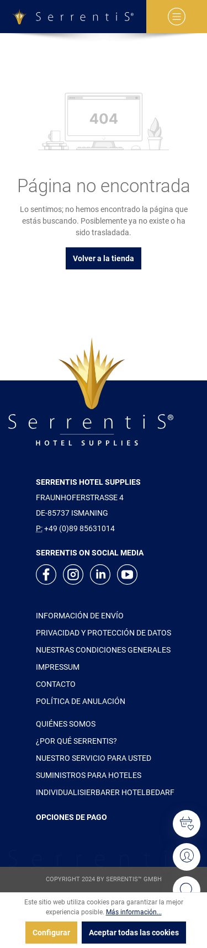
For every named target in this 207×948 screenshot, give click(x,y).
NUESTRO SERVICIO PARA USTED (93, 758)
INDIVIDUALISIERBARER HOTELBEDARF (105, 792)
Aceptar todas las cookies (134, 932)
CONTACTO (56, 684)
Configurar (51, 932)
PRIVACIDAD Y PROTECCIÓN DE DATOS (103, 632)
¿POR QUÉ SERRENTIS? (76, 741)
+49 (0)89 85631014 (79, 528)
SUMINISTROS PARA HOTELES (88, 775)
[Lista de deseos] (186, 824)
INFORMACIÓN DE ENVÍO (80, 615)
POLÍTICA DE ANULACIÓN (80, 701)
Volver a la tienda (103, 258)
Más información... (134, 912)
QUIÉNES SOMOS (65, 723)
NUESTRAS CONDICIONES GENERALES (103, 649)
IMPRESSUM (57, 667)
